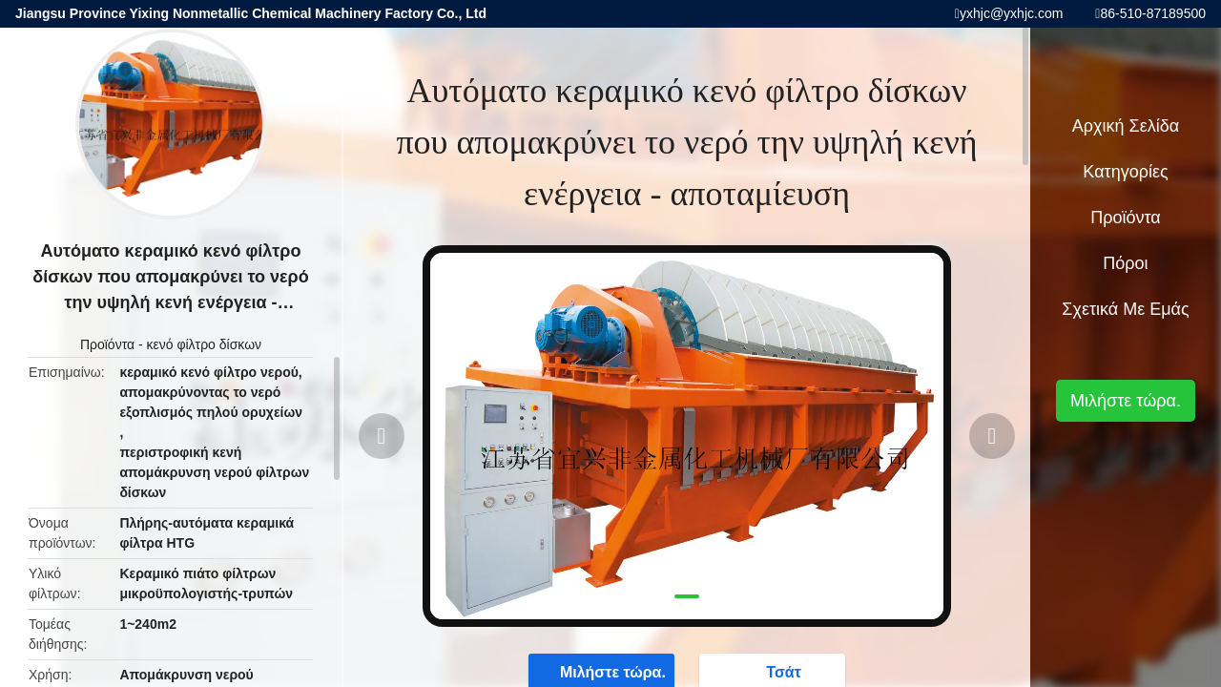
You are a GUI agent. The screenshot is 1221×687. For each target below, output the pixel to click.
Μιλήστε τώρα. (1125, 400)
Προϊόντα (107, 344)
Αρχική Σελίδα (1125, 125)
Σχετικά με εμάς (1125, 309)
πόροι (1125, 263)
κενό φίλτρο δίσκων (204, 344)
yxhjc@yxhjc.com (1011, 13)
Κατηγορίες (1125, 171)
